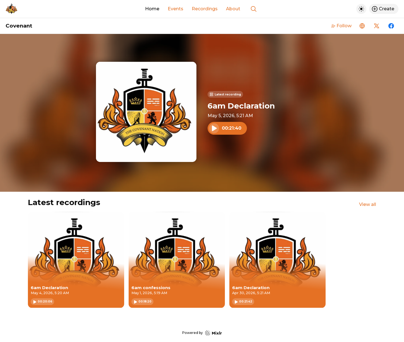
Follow (341, 25)
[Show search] (254, 9)
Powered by (202, 333)
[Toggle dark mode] (361, 9)
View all (367, 204)
